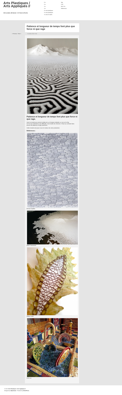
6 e (45, 2)
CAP (62, 4)
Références (64, 8)
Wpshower (13, 390)
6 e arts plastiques (48, 10)
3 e (45, 8)
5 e (45, 4)
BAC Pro (63, 6)
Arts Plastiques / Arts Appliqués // (20, 7)
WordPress (26, 390)
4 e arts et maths (48, 14)
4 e (45, 6)
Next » (19, 33)
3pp (62, 2)
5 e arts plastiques (48, 12)
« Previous (14, 33)
